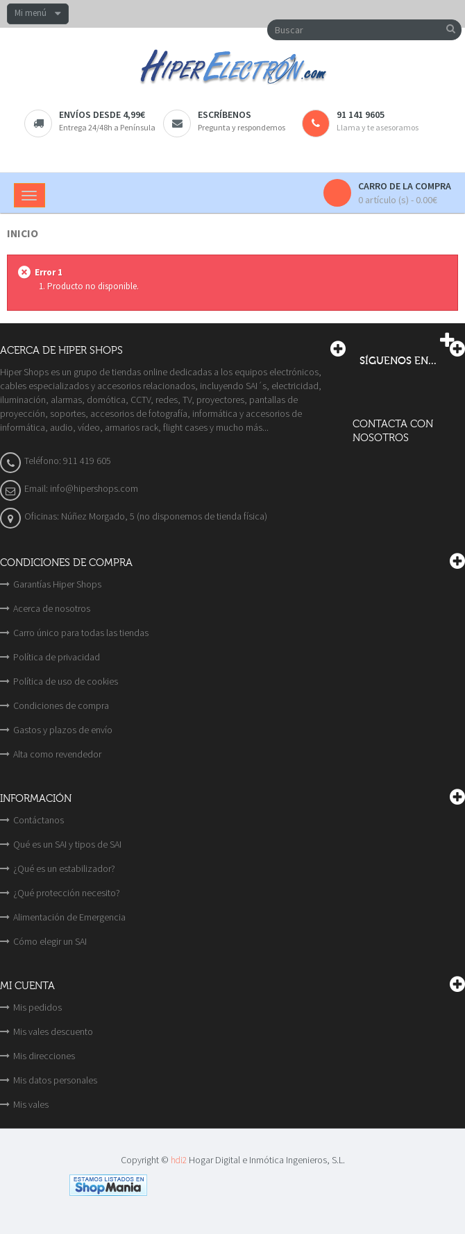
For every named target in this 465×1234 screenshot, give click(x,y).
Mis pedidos (37, 1007)
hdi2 (179, 1160)
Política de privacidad (56, 657)
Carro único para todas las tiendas (81, 632)
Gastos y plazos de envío (62, 729)
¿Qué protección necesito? (66, 892)
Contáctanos (38, 820)
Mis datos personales (55, 1080)
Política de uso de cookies (65, 681)
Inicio (22, 233)
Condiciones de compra (61, 705)
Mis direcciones (44, 1055)
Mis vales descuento (53, 1031)
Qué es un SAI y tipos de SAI (67, 844)
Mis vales (31, 1104)
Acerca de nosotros (51, 608)
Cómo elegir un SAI (50, 941)
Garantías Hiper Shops (57, 584)
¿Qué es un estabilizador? (64, 868)
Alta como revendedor (57, 754)
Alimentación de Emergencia (69, 917)
